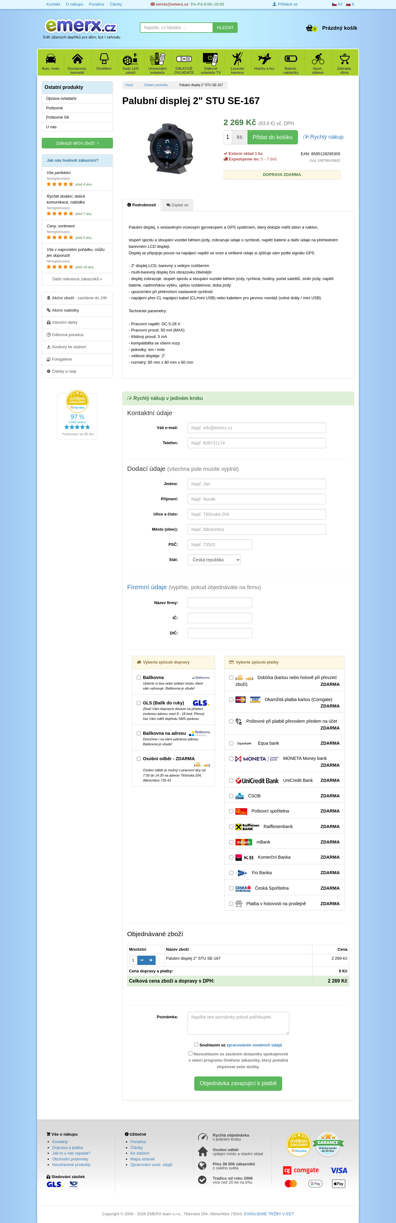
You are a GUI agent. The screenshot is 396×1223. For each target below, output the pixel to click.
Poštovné (54, 108)
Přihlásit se (285, 4)
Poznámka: (167, 1017)
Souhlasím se (238, 1044)
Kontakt (53, 4)
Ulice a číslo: (165, 514)
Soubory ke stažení (66, 346)
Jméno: (171, 483)
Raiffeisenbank (284, 826)
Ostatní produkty (156, 85)
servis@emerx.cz (170, 4)
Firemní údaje (194, 586)
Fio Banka (284, 873)
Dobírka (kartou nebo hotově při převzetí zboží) (284, 681)
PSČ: (173, 544)
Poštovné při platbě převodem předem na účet (284, 724)
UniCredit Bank (284, 780)
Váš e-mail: (167, 427)
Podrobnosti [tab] (141, 205)
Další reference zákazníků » (77, 279)
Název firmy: (166, 602)
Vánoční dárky (62, 322)
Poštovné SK (57, 117)
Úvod (129, 85)
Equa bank (284, 743)
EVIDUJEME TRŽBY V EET (269, 1214)
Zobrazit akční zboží (77, 143)
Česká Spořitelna (284, 888)
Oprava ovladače (61, 98)
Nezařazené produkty (71, 1164)
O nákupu (74, 4)
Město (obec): (165, 529)
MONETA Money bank (284, 762)
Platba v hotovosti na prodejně (284, 904)
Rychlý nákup (323, 136)
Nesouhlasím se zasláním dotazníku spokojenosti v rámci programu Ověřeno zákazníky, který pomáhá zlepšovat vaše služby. (238, 1060)
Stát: (173, 559)
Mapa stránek (143, 1159)
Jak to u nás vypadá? (71, 1153)
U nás (51, 127)
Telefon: (170, 443)
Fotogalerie (59, 359)
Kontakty (60, 1141)
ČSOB (284, 796)
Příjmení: (169, 499)
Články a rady (61, 371)
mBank (284, 842)
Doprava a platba (67, 1147)
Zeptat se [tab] (177, 205)
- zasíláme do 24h (77, 297)
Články (116, 4)
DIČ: (174, 633)
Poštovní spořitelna (284, 811)
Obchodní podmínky (70, 1159)
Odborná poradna (65, 334)
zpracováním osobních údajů (254, 1045)
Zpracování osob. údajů (152, 1164)
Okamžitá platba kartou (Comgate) (284, 702)
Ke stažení (140, 1153)
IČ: (175, 618)
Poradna (96, 4)
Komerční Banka (284, 857)
